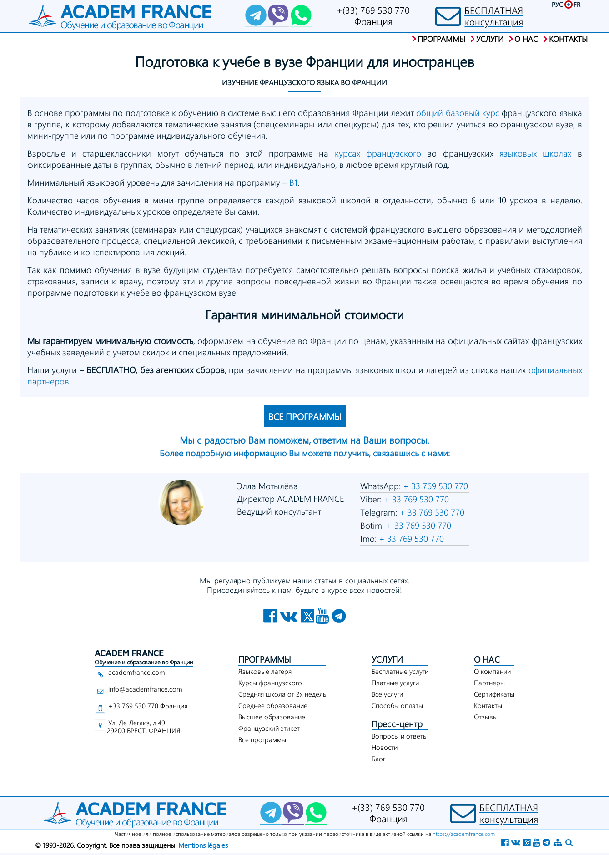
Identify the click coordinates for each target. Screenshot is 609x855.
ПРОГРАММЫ (265, 659)
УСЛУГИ (387, 659)
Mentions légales (203, 845)
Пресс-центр (397, 723)
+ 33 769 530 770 (434, 485)
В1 (293, 182)
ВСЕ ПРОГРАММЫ (304, 416)
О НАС (487, 659)
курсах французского (378, 153)
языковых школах (535, 153)
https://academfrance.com (464, 833)
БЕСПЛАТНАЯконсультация (493, 16)
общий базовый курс (457, 112)
